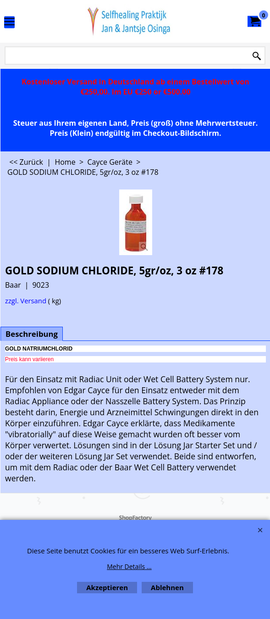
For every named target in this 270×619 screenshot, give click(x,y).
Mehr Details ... (129, 566)
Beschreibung (32, 334)
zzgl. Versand (25, 300)
